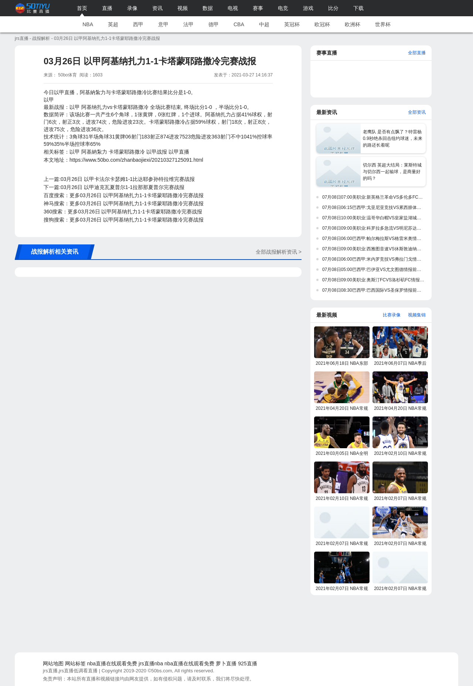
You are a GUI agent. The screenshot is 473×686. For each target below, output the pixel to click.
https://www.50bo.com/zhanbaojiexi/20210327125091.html (136, 160)
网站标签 (75, 663)
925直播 (247, 663)
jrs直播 (21, 38)
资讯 (157, 8)
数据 (208, 8)
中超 (264, 24)
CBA (239, 24)
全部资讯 (417, 112)
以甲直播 (179, 152)
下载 (358, 8)
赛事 (258, 8)
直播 (107, 8)
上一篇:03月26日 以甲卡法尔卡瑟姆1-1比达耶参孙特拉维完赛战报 (119, 179)
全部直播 (417, 52)
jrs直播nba (151, 663)
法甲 (188, 24)
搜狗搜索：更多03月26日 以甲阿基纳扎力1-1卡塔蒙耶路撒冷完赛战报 (124, 220)
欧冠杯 (322, 24)
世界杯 (383, 24)
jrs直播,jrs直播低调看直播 (70, 670)
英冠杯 (292, 24)
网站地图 (53, 663)
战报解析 (41, 38)
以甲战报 (156, 152)
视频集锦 (417, 315)
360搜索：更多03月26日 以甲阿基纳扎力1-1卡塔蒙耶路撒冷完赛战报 (123, 212)
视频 (182, 8)
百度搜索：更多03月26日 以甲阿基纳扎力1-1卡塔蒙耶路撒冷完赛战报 (124, 195)
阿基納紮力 (94, 152)
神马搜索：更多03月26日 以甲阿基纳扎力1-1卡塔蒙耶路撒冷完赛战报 (124, 203)
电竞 (283, 8)
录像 (132, 8)
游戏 (308, 8)
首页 (82, 8)
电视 (233, 8)
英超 (113, 24)
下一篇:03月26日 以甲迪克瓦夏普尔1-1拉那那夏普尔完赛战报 (114, 187)
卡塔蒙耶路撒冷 (127, 152)
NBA (87, 24)
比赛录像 (392, 315)
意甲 (163, 24)
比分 (333, 8)
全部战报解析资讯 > (279, 252)
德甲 (213, 24)
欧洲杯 (352, 24)
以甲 (74, 152)
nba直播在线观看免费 (112, 663)
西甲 (138, 24)
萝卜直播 (226, 663)
